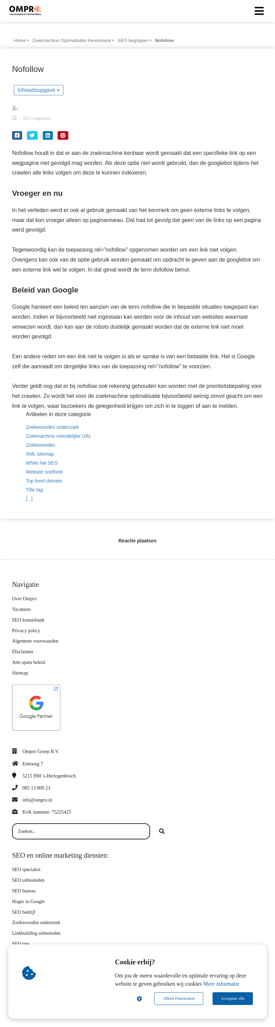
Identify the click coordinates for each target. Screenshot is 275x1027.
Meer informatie (221, 984)
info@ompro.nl (37, 800)
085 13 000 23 (36, 788)
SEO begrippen (37, 118)
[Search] (162, 831)
